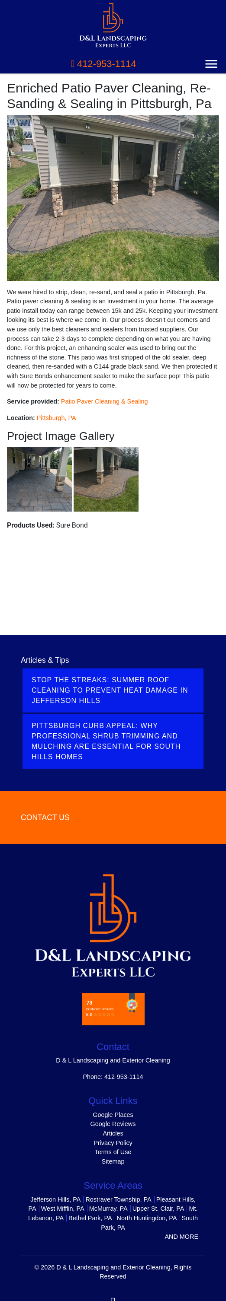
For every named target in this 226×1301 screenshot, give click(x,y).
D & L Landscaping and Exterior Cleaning (113, 1267)
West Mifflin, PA (62, 1208)
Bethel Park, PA (90, 1218)
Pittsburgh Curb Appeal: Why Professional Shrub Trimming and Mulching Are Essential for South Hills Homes (106, 741)
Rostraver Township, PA (118, 1199)
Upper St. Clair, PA (158, 1208)
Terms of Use (113, 1151)
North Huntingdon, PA (147, 1218)
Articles (113, 1133)
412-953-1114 (103, 63)
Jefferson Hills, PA (55, 1199)
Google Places (113, 1114)
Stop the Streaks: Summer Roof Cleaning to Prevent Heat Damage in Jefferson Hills (110, 690)
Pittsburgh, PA (56, 417)
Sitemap (113, 1161)
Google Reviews (113, 1123)
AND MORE (181, 1236)
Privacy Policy (113, 1142)
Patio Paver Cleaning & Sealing (104, 401)
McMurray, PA (108, 1208)
